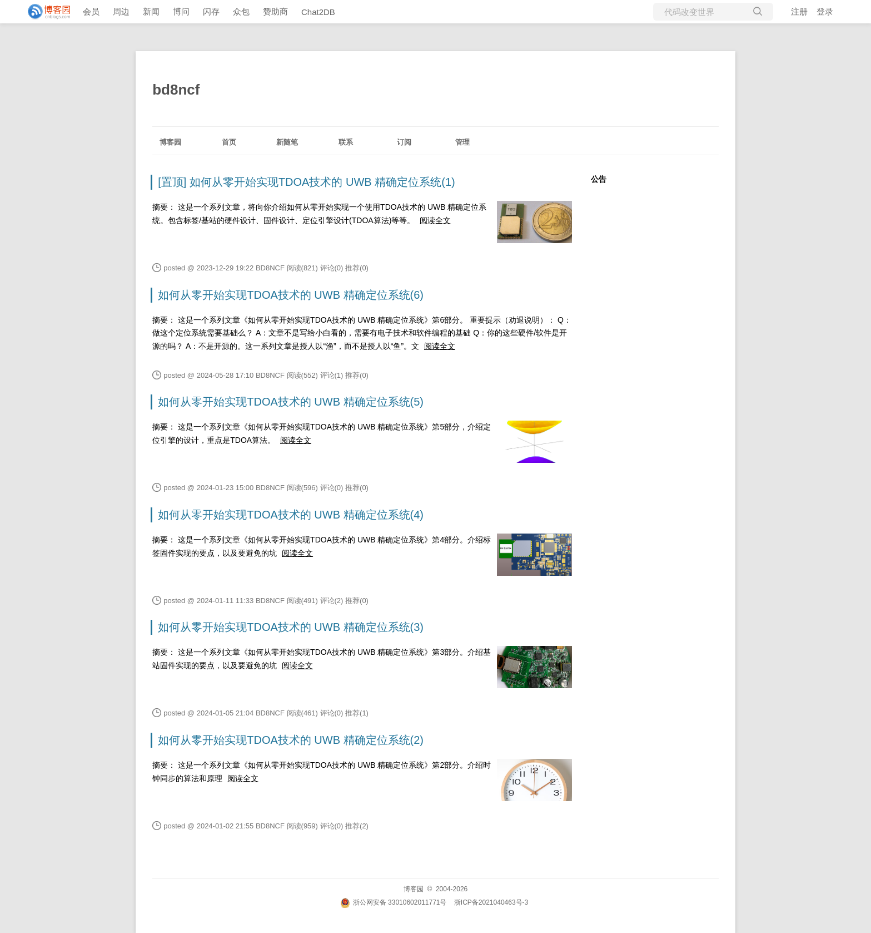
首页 (229, 142)
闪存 (211, 11)
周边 (121, 11)
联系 (346, 142)
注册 (799, 11)
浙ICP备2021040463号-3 (491, 902)
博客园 (170, 142)
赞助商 (275, 11)
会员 (91, 11)
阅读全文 (435, 220)
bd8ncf (176, 89)
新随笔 (287, 142)
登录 (825, 11)
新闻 (151, 11)
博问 (181, 11)
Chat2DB (318, 12)
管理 (462, 142)
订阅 (404, 142)
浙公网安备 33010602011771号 (393, 902)
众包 (241, 11)
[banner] (44, 11)
